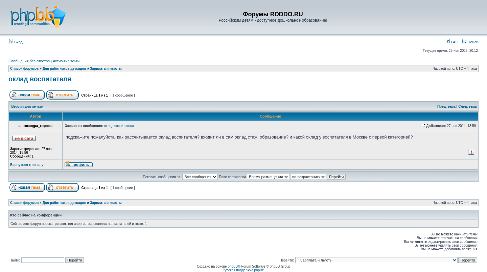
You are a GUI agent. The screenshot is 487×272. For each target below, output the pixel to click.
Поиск (470, 42)
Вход (16, 42)
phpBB (233, 266)
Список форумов (24, 68)
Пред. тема (446, 106)
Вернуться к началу (26, 165)
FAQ (452, 42)
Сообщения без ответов (29, 61)
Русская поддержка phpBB (243, 270)
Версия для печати (27, 106)
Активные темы (66, 61)
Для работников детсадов (64, 68)
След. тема (467, 106)
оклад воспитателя (39, 79)
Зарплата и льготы (106, 68)
